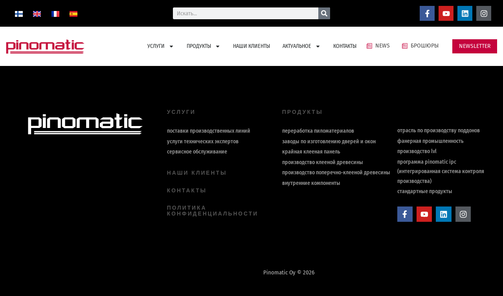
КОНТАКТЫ (344, 46)
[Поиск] (324, 13)
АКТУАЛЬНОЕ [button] (302, 46)
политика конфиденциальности (213, 210)
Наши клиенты (197, 173)
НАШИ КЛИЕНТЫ (251, 46)
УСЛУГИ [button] (160, 46)
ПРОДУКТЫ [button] (203, 46)
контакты (187, 190)
